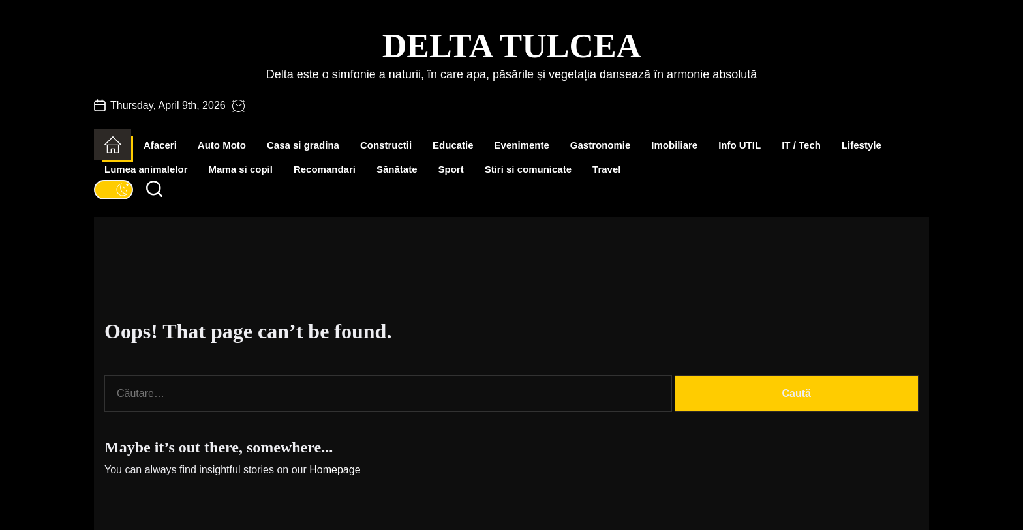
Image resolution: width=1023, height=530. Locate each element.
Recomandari (325, 169)
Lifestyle (861, 145)
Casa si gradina (303, 145)
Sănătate (397, 169)
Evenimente (522, 145)
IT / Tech (801, 145)
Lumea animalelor (146, 169)
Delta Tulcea (511, 46)
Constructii (386, 145)
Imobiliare (674, 145)
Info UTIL (739, 145)
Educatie (453, 145)
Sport (451, 169)
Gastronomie (600, 145)
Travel (606, 169)
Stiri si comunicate (528, 169)
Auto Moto (222, 145)
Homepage (334, 469)
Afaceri (160, 145)
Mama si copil (241, 169)
